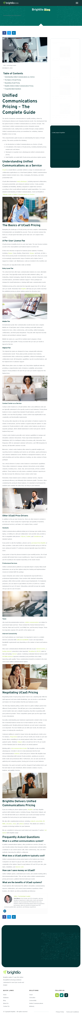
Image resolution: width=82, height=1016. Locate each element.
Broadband (32, 651)
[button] (57, 995)
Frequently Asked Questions (13, 89)
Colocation (32, 997)
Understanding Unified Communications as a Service (20, 77)
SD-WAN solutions (7, 656)
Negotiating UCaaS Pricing (12, 83)
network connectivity (36, 821)
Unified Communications (36, 1003)
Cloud (31, 994)
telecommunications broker (19, 748)
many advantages (22, 181)
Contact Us (6, 1006)
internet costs (20, 867)
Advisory (31, 1006)
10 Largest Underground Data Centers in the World (62, 97)
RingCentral (13, 736)
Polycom (23, 536)
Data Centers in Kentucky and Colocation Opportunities (62, 60)
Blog (4, 1000)
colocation (9, 823)
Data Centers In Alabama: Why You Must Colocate (64, 79)
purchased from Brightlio (38, 543)
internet (14, 654)
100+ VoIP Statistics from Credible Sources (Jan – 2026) (63, 116)
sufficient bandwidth (22, 639)
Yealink (28, 536)
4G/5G (39, 651)
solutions (16, 753)
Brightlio (23, 288)
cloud (14, 823)
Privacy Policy (60, 1012)
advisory (21, 823)
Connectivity (32, 1000)
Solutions (5, 997)
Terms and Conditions (72, 1012)
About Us (5, 1003)
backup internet (6, 651)
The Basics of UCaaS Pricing (13, 80)
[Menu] (77, 3)
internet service (40, 648)
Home (4, 994)
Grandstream (37, 536)
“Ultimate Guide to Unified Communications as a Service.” (18, 194)
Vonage (32, 253)
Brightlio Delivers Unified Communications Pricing (19, 86)
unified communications (32, 622)
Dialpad (10, 253)
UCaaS (4, 170)
